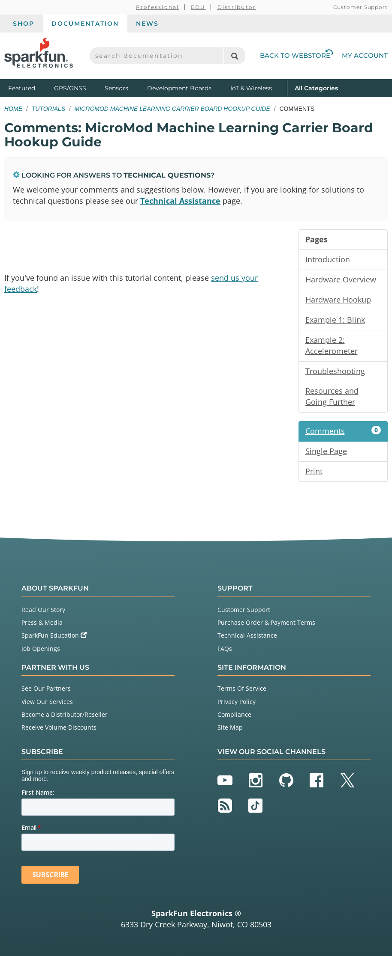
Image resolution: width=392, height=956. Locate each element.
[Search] (234, 56)
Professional (157, 7)
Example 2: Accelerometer (331, 345)
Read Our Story (43, 610)
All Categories (316, 87)
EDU (198, 7)
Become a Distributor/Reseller (64, 714)
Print (314, 471)
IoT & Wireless (251, 88)
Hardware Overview (340, 279)
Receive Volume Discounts (58, 727)
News (147, 23)
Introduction (327, 259)
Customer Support (360, 7)
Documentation (85, 23)
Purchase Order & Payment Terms (266, 622)
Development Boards (179, 88)
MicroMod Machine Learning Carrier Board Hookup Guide (172, 108)
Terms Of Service (241, 688)
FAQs (224, 648)
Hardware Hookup (338, 299)
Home (13, 108)
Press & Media (42, 622)
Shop (23, 23)
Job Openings (40, 648)
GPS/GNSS (70, 88)
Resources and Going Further (332, 396)
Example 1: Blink (335, 320)
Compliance (234, 714)
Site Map (230, 727)
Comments (343, 431)
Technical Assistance (180, 201)
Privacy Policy (236, 702)
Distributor (236, 7)
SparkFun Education (54, 635)
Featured (29, 87)
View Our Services (47, 702)
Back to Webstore (296, 55)
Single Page (326, 451)
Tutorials (48, 108)
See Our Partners (46, 688)
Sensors (116, 88)
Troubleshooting (335, 371)
